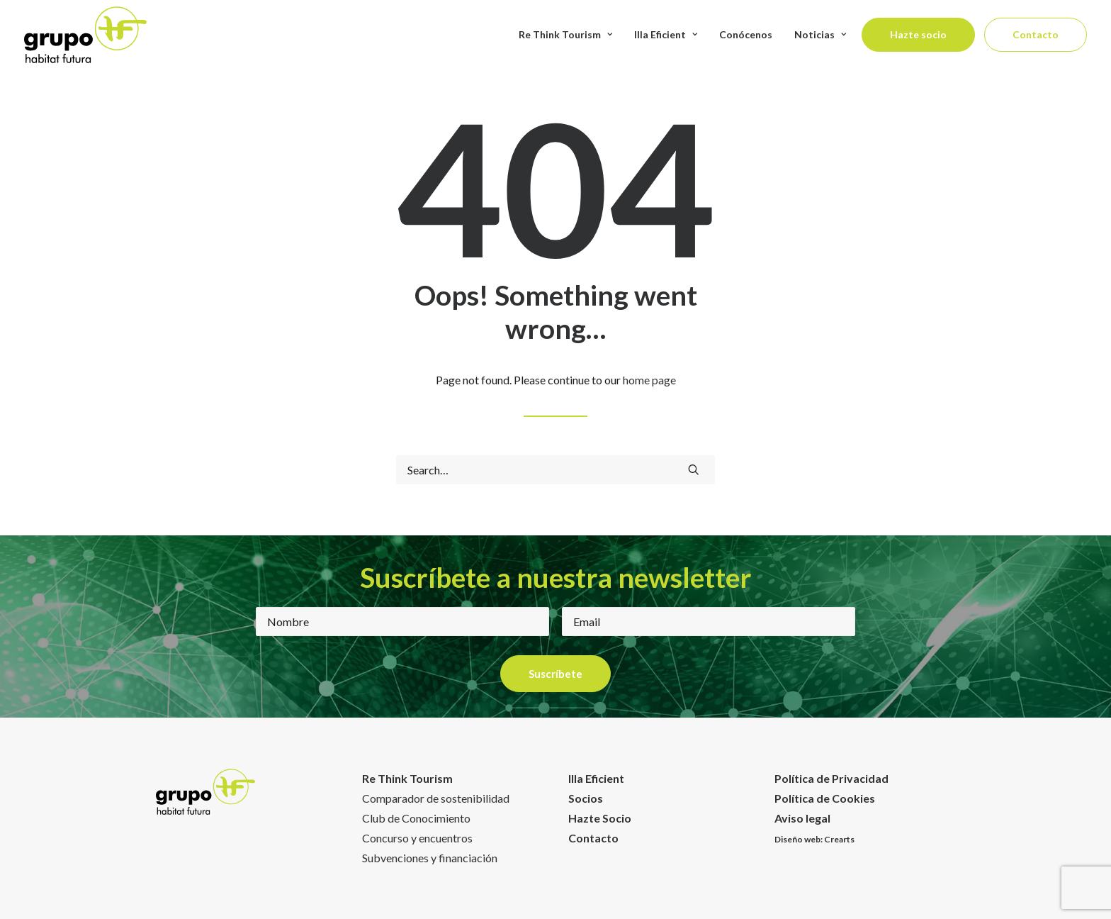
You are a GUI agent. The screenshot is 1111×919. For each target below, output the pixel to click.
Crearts (839, 839)
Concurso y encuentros (417, 838)
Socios (585, 798)
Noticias (820, 34)
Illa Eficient (665, 34)
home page (649, 379)
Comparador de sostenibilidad (435, 798)
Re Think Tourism (565, 34)
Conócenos (745, 34)
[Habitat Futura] (85, 34)
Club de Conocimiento (416, 818)
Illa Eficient (596, 778)
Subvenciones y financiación (429, 857)
